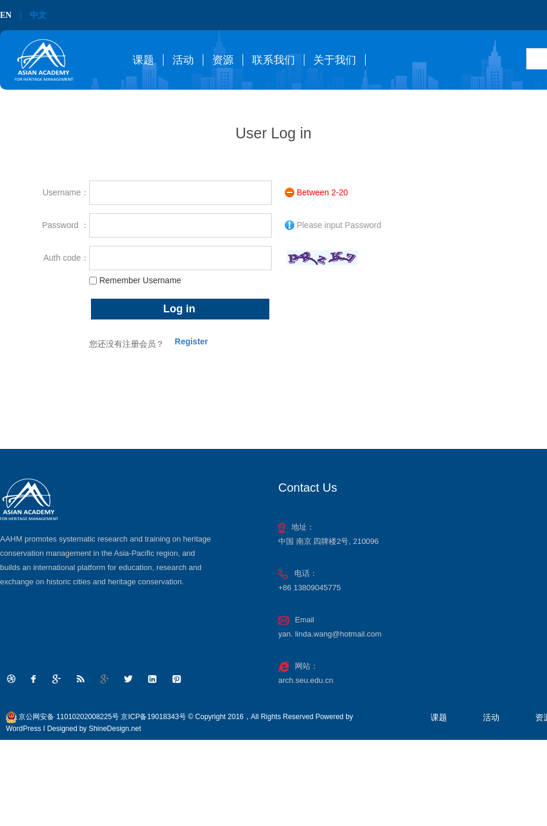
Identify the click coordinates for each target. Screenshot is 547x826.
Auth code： (66, 257)
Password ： (65, 225)
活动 (183, 60)
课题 (143, 60)
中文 (38, 15)
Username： (65, 192)
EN (5, 15)
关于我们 (334, 60)
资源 (223, 60)
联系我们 (273, 60)
